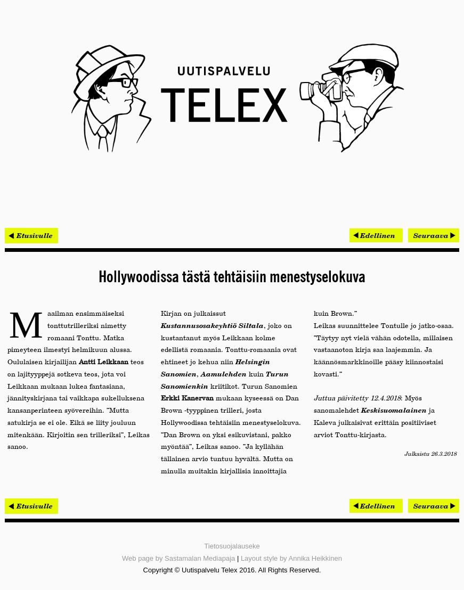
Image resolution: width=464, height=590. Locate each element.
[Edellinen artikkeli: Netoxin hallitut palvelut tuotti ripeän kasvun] (376, 235)
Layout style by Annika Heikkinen (291, 558)
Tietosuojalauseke (231, 546)
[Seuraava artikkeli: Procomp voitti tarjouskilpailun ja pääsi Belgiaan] (433, 235)
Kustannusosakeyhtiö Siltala (212, 325)
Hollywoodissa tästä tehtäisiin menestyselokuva (232, 277)
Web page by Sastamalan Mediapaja (178, 558)
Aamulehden (224, 374)
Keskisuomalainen (394, 410)
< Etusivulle (31, 235)
